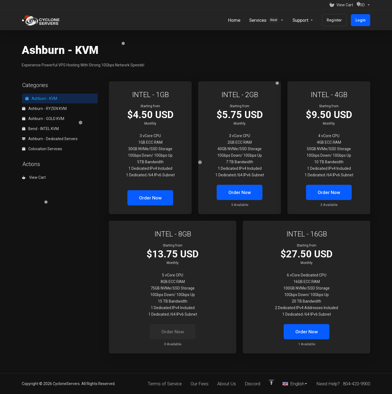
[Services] (266, 20)
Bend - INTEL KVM (40, 129)
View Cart (34, 177)
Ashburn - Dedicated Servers (50, 139)
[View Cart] (341, 5)
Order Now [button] (150, 198)
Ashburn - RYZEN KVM (44, 108)
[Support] (303, 20)
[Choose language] (295, 384)
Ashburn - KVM (41, 98)
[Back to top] (271, 382)
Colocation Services (42, 149)
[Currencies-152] (362, 5)
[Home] (234, 20)
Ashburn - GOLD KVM (43, 118)
